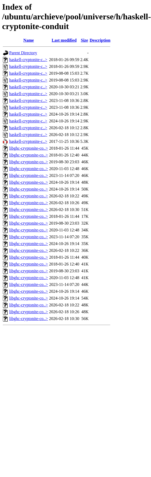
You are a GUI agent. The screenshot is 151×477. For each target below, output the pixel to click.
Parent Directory (23, 53)
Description (100, 40)
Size (84, 40)
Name (28, 40)
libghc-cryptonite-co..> (28, 148)
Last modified (64, 40)
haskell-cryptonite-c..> (28, 59)
